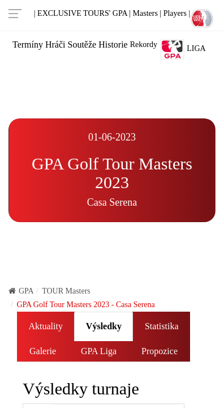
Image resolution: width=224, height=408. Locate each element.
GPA (21, 291)
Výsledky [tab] (104, 326)
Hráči (55, 44)
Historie (113, 44)
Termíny (27, 44)
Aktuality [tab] (45, 326)
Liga (183, 49)
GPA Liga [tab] (99, 351)
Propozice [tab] (159, 351)
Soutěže (82, 44)
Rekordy (143, 44)
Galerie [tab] (42, 351)
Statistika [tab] (162, 326)
